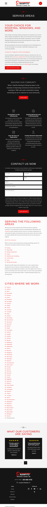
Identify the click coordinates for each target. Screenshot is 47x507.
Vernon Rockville (11, 399)
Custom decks (10, 258)
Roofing (8, 248)
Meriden (9, 340)
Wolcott (8, 416)
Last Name (26, 173)
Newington (9, 358)
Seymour (9, 383)
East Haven (9, 322)
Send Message (23, 211)
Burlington (9, 301)
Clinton (8, 307)
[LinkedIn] (40, 489)
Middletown (9, 346)
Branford (9, 295)
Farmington (9, 330)
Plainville (9, 371)
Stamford (9, 391)
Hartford (9, 338)
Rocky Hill (9, 381)
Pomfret (9, 375)
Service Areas (12, 497)
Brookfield (9, 299)
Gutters (8, 254)
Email (25, 177)
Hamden (9, 336)
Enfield (8, 328)
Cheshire (9, 303)
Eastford (9, 326)
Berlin (8, 291)
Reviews (12, 499)
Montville (9, 350)
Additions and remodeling (13, 256)
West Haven (9, 409)
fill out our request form (19, 57)
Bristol (8, 297)
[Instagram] (28, 489)
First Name (7, 173)
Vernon (8, 397)
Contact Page (27, 64)
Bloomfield (9, 293)
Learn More (23, 97)
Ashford (8, 289)
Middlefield (9, 344)
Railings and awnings (12, 262)
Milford (8, 348)
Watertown (9, 405)
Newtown (9, 360)
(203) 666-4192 (8, 57)
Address (7, 182)
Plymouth (9, 373)
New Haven (9, 356)
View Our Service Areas (13, 68)
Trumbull (9, 395)
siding (10, 250)
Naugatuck (9, 352)
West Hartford (10, 407)
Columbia (9, 309)
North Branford (10, 363)
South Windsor (10, 385)
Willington (9, 414)
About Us (12, 491)
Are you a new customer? (10, 186)
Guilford (9, 332)
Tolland (8, 393)
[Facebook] (31, 489)
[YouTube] (34, 489)
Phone (6, 177)
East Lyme (9, 324)
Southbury (9, 387)
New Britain (9, 354)
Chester (8, 305)
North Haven (10, 365)
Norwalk (9, 367)
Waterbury (9, 403)
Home (12, 489)
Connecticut (8, 231)
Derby (8, 313)
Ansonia (9, 287)
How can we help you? (9, 190)
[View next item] (25, 462)
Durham (9, 316)
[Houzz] (34, 491)
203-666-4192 (27, 479)
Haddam (9, 334)
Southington (10, 389)
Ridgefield (9, 379)
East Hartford (10, 320)
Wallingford (9, 401)
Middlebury (9, 342)
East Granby (9, 318)
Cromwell (9, 311)
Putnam (8, 377)
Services (12, 494)
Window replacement (12, 252)
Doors (8, 260)
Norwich (9, 369)
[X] (37, 489)
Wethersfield (10, 412)
